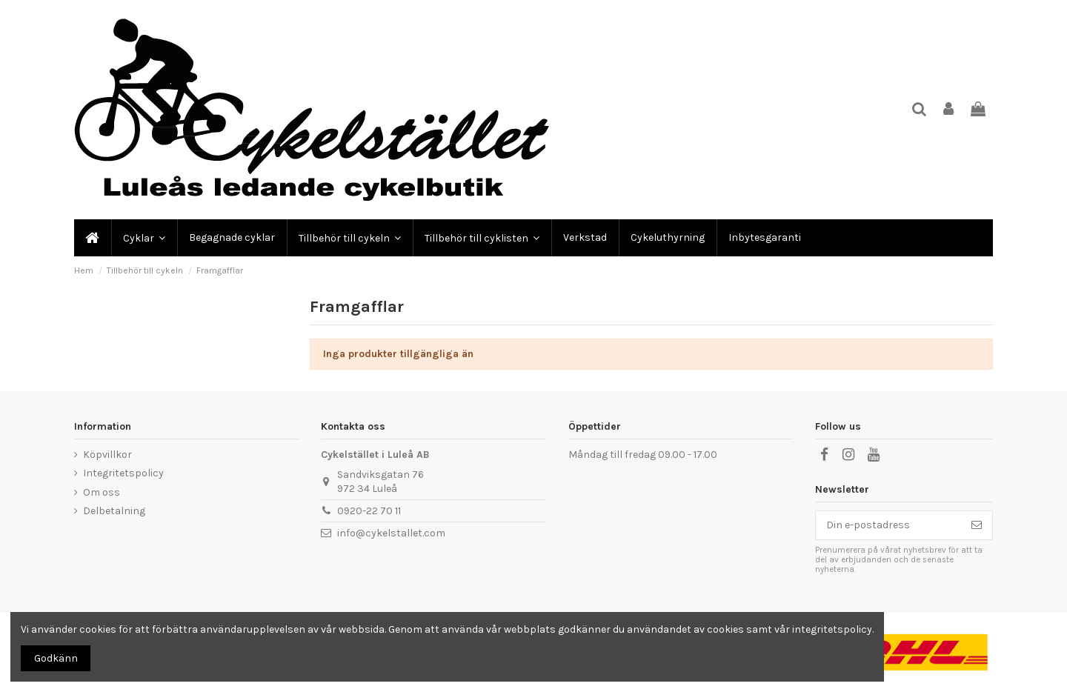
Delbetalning (114, 511)
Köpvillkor (107, 454)
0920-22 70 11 (369, 511)
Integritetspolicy (123, 473)
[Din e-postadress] (888, 525)
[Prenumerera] (976, 525)
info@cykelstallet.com (391, 533)
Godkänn (56, 658)
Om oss (101, 492)
